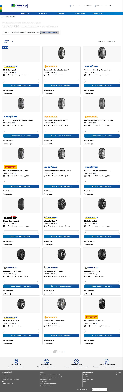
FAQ (3, 381)
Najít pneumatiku (10, 16)
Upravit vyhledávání (49, 32)
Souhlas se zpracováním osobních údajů (50, 374)
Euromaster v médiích (7, 383)
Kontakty (85, 374)
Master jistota (5, 377)
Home (2, 16)
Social (118, 372)
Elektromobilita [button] (97, 13)
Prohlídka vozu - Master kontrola (10, 379)
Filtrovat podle (8, 41)
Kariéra (85, 381)
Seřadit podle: (101, 41)
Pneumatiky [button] (24, 13)
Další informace (8, 90)
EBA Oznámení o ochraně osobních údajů (51, 377)
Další (63, 351)
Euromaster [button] (60, 13)
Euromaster (88, 372)
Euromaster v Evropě (88, 379)
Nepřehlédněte (7, 372)
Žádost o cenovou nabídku (20, 85)
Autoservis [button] (42, 13)
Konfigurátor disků (80, 13)
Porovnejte (8, 93)
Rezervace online (6, 374)
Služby (42, 372)
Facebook (118, 374)
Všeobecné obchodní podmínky (48, 383)
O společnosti (86, 377)
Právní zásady (43, 381)
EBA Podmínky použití (45, 379)
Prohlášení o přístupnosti (46, 385)
